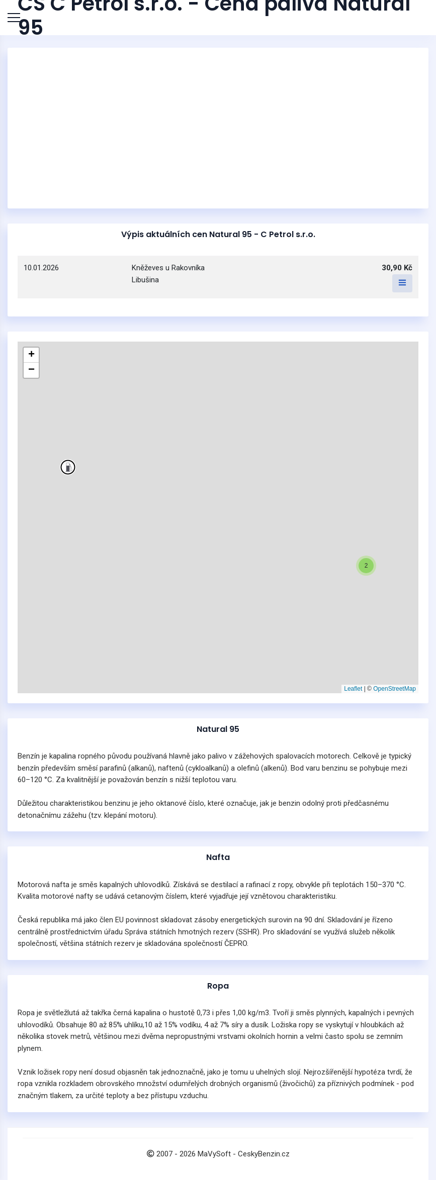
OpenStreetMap (394, 688)
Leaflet (353, 688)
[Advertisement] (218, 128)
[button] (68, 467)
